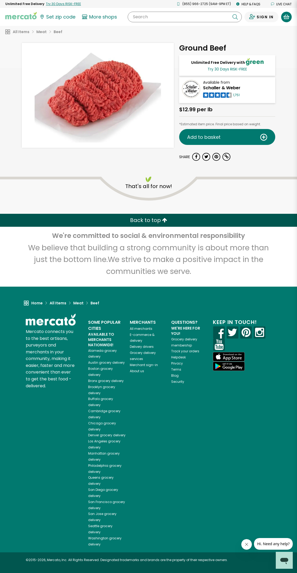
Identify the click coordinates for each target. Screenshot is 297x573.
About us (137, 371)
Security (177, 381)
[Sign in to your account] (261, 17)
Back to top (148, 220)
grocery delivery (106, 362)
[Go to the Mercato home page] (21, 15)
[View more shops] (100, 17)
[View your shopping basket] (286, 17)
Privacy (177, 363)
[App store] (229, 357)
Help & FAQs (248, 4)
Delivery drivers (142, 346)
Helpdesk (178, 357)
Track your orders (185, 351)
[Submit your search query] (235, 17)
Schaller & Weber (221, 88)
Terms (176, 369)
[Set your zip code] (57, 17)
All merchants (141, 328)
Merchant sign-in (144, 365)
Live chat (281, 4)
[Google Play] (229, 366)
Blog (175, 375)
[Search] (185, 17)
